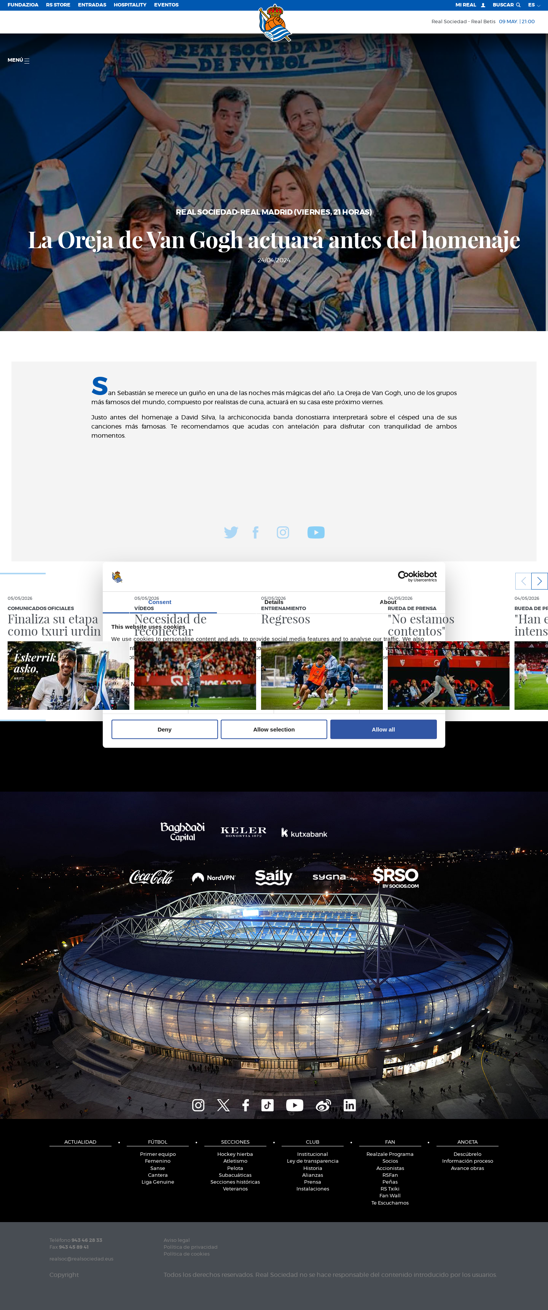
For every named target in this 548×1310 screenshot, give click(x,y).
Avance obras (467, 1168)
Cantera (158, 1175)
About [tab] (388, 602)
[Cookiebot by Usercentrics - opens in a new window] (403, 576)
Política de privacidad (191, 1247)
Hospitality (130, 5)
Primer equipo (158, 1154)
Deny (165, 729)
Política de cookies (187, 1254)
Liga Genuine (158, 1182)
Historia (312, 1168)
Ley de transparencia (313, 1161)
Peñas (390, 1182)
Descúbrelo (467, 1154)
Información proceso (467, 1161)
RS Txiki (390, 1189)
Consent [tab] (160, 602)
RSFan (390, 1175)
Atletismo (235, 1161)
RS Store (58, 5)
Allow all (383, 729)
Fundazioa (23, 5)
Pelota (235, 1168)
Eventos (166, 5)
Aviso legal (177, 1240)
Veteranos (235, 1189)
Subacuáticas (235, 1175)
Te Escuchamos (390, 1203)
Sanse (157, 1168)
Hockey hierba (235, 1154)
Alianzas (312, 1175)
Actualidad (80, 1142)
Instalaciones (312, 1189)
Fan (390, 1142)
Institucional (312, 1154)
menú (18, 61)
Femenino (157, 1161)
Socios (390, 1161)
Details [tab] (274, 602)
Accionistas (390, 1168)
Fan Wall (390, 1196)
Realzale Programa (390, 1154)
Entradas (92, 5)
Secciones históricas (235, 1182)
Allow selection (274, 729)
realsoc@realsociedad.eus (81, 1259)
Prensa (312, 1182)
